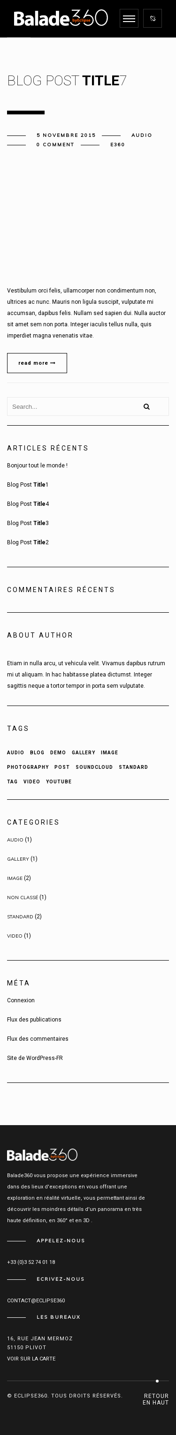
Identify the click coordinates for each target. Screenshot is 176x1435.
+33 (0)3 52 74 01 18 (31, 1262)
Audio (142, 135)
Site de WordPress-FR (35, 1058)
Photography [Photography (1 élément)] (28, 767)
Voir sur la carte (31, 1359)
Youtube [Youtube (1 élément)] (59, 781)
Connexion (21, 1000)
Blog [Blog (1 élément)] (37, 752)
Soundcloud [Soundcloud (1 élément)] (94, 767)
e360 (117, 145)
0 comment (56, 145)
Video (15, 936)
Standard (20, 917)
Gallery (18, 859)
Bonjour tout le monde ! (37, 465)
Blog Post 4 (28, 504)
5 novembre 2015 (66, 135)
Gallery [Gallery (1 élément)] (83, 752)
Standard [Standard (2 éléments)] (133, 767)
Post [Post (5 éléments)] (62, 767)
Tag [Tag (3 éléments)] (12, 781)
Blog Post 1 (28, 484)
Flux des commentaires (38, 1039)
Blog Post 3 (28, 523)
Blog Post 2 (28, 542)
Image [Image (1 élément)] (109, 752)
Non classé (22, 897)
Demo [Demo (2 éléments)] (58, 752)
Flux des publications (34, 1019)
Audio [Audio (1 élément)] (15, 752)
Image (15, 878)
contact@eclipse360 (36, 1301)
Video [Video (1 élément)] (31, 781)
